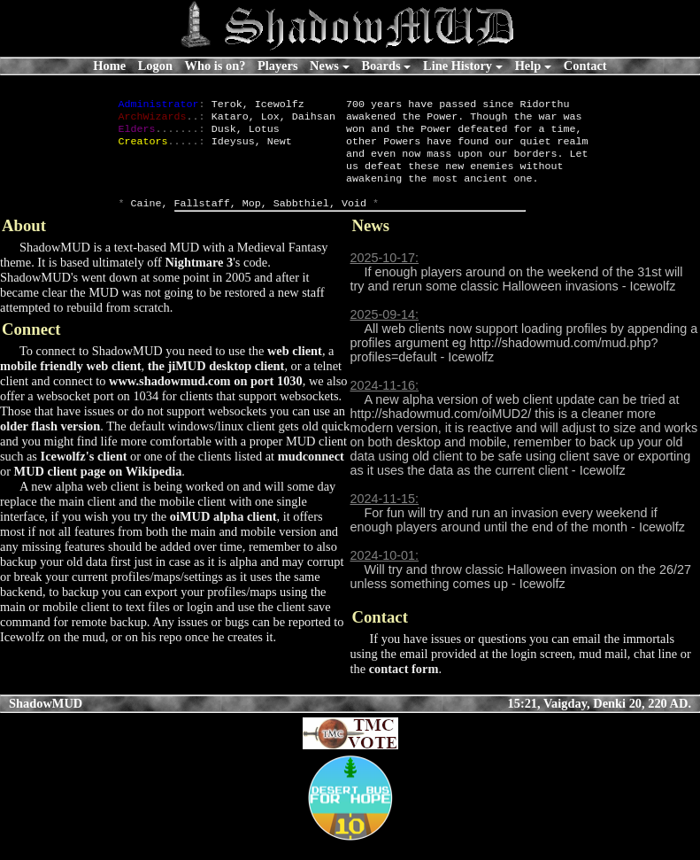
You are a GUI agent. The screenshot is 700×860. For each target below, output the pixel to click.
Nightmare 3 (199, 280)
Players (278, 65)
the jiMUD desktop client (216, 383)
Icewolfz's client (84, 474)
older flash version (50, 444)
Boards (381, 65)
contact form (404, 686)
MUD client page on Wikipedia (98, 489)
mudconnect (311, 474)
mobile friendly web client (70, 383)
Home (109, 65)
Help (528, 65)
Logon (155, 65)
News (324, 65)
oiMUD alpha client (223, 534)
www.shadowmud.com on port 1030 (206, 398)
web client (294, 368)
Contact (585, 65)
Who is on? (215, 65)
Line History (457, 65)
